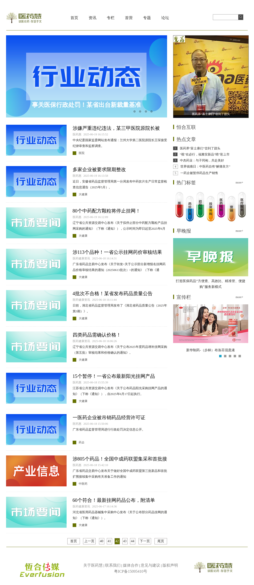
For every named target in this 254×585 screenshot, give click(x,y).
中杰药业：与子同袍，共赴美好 (202, 160)
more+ (239, 182)
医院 (82, 153)
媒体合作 (131, 565)
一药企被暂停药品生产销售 (199, 173)
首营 (129, 18)
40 (101, 541)
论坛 (165, 18)
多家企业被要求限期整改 (99, 169)
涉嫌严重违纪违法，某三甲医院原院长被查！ (116, 128)
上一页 (89, 541)
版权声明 (170, 565)
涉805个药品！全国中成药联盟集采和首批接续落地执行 (120, 459)
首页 (74, 18)
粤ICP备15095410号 (130, 571)
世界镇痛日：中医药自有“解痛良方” (205, 166)
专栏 (111, 18)
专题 (147, 18)
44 (132, 541)
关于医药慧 (93, 565)
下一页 (145, 541)
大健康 (83, 194)
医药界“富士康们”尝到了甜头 (200, 148)
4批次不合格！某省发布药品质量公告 (113, 293)
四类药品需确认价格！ (97, 334)
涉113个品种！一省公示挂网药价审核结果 (117, 252)
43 (125, 541)
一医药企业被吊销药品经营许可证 (109, 417)
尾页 (160, 541)
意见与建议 (150, 565)
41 (109, 541)
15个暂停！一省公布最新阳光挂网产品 (114, 376)
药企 (82, 442)
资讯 (92, 18)
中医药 (83, 483)
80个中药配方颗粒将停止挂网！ (106, 210)
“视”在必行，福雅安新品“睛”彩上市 (205, 154)
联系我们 (113, 565)
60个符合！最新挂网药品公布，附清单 (114, 500)
